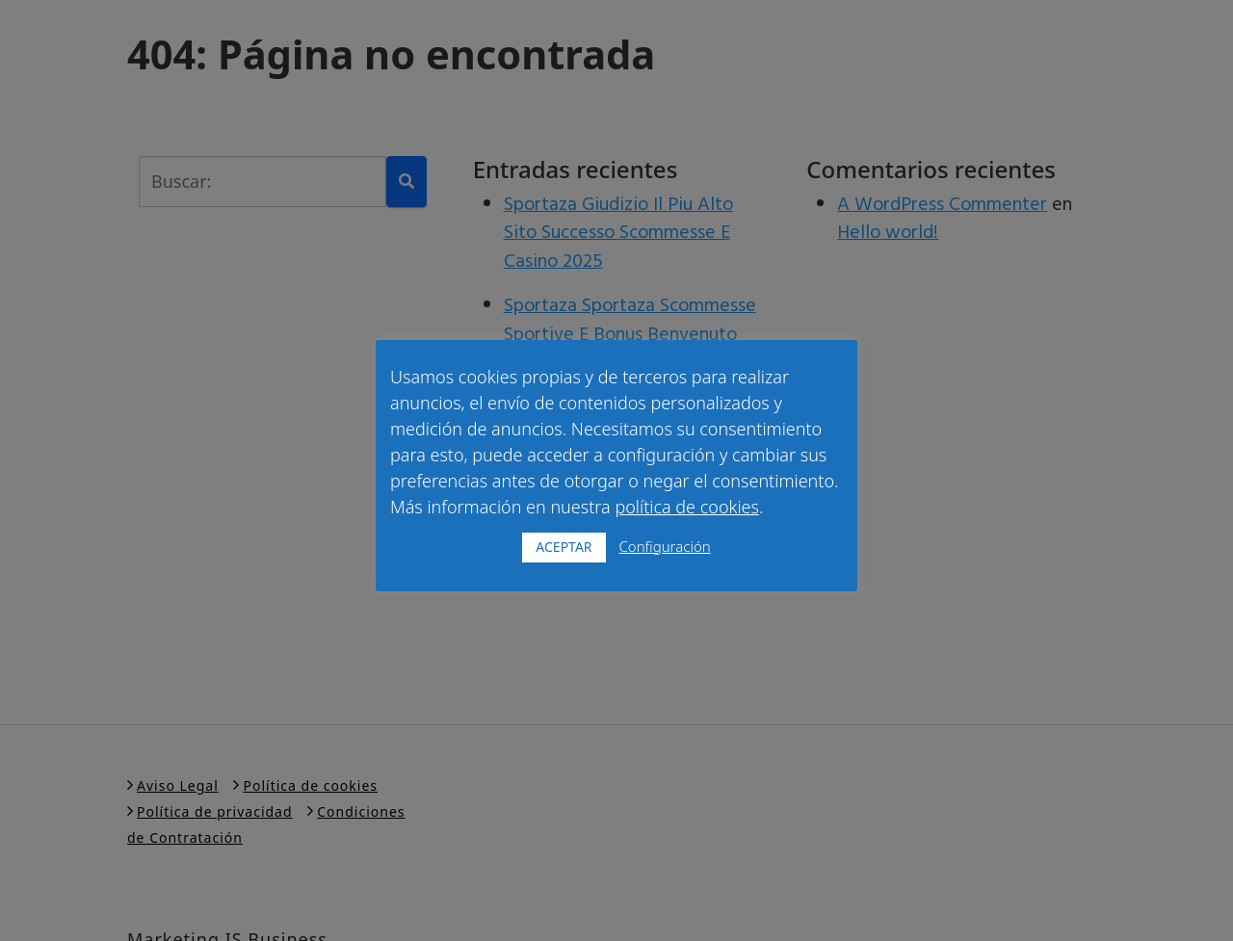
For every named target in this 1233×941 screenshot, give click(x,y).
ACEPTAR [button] (563, 546)
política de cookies (687, 506)
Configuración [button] (664, 546)
